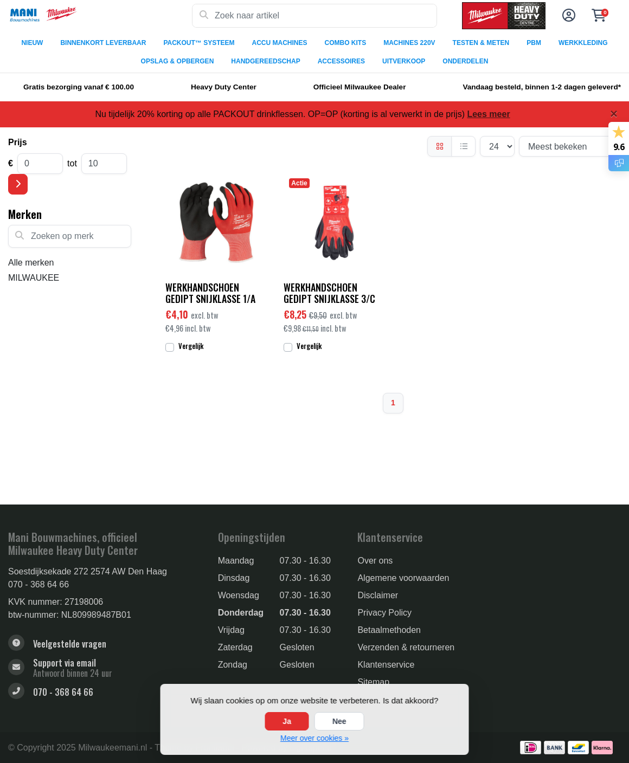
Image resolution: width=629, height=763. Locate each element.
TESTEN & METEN (481, 43)
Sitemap (373, 682)
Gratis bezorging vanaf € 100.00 (78, 87)
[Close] (613, 114)
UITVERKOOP (403, 61)
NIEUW (32, 43)
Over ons (375, 560)
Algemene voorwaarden (403, 578)
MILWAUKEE (33, 277)
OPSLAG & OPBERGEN (177, 61)
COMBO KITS (346, 43)
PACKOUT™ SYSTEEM (198, 43)
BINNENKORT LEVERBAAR (103, 43)
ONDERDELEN (465, 61)
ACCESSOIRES (341, 61)
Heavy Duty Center (223, 87)
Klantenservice (385, 664)
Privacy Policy (384, 612)
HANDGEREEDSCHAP (265, 61)
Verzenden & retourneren (405, 647)
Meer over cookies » (314, 738)
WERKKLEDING (583, 43)
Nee (339, 721)
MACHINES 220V (409, 43)
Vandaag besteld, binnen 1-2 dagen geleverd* (542, 87)
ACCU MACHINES (279, 43)
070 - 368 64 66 (38, 584)
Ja (287, 721)
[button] (567, 16)
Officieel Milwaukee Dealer (359, 87)
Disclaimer (377, 595)
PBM (534, 43)
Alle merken (31, 262)
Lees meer (488, 114)
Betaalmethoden (389, 630)
